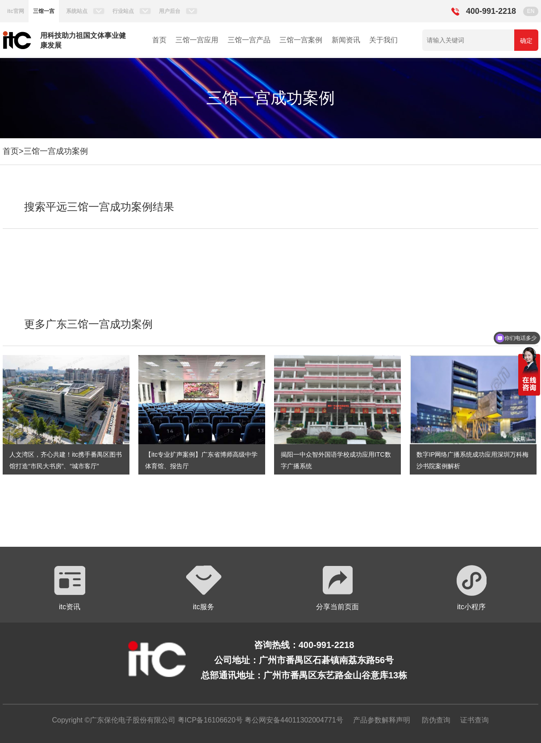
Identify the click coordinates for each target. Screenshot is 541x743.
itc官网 (15, 11)
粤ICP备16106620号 (208, 720)
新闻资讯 (346, 40)
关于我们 (383, 40)
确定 (526, 40)
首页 (159, 40)
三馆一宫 (43, 11)
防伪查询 (436, 720)
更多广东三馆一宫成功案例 (88, 324)
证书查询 (474, 720)
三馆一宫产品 (249, 40)
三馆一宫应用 (196, 40)
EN (531, 11)
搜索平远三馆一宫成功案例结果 (99, 207)
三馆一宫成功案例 (56, 151)
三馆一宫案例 (300, 40)
